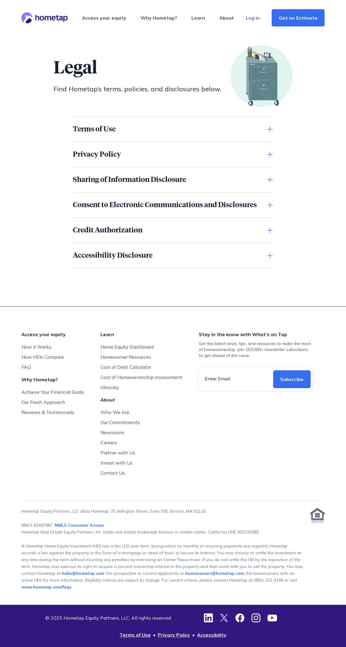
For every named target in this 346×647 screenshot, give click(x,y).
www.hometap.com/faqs (46, 587)
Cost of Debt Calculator (125, 367)
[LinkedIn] (208, 617)
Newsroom (112, 432)
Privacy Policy (174, 635)
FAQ (26, 367)
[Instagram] (255, 617)
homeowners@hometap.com (214, 573)
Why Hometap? (159, 18)
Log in (253, 18)
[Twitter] (224, 618)
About (226, 18)
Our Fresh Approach (43, 402)
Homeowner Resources (125, 357)
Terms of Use (135, 635)
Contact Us (112, 473)
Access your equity (104, 18)
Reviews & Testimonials (47, 412)
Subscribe (291, 379)
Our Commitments (120, 422)
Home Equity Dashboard (127, 347)
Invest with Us (116, 463)
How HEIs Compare (42, 357)
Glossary (109, 387)
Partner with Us (117, 453)
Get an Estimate (298, 18)
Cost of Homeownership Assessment (141, 377)
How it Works (36, 347)
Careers (108, 442)
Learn (198, 18)
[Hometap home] (44, 18)
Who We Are (114, 412)
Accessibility (212, 635)
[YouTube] (272, 618)
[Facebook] (239, 617)
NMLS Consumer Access (79, 525)
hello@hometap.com (84, 573)
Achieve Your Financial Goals (52, 392)
